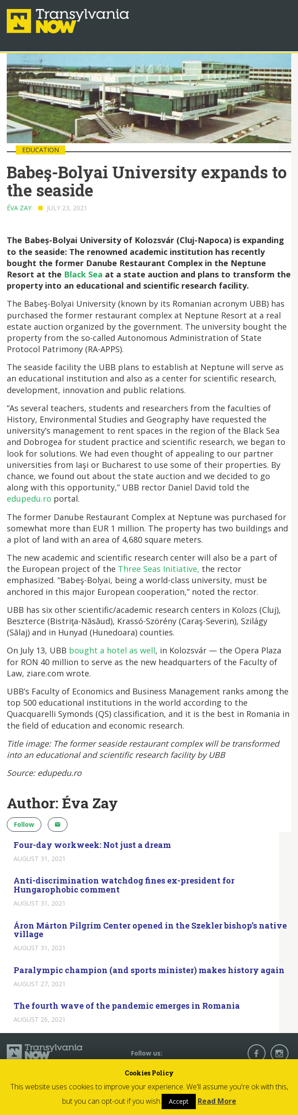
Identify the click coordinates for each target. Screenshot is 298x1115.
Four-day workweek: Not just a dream (92, 844)
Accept (179, 1101)
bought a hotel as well (112, 650)
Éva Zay (19, 208)
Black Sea (83, 274)
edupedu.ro (29, 498)
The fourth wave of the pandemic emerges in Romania (127, 1005)
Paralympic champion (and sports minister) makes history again (149, 970)
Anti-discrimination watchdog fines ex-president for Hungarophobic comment (124, 885)
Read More (217, 1101)
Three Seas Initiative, (158, 568)
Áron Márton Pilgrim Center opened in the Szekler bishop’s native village (150, 930)
